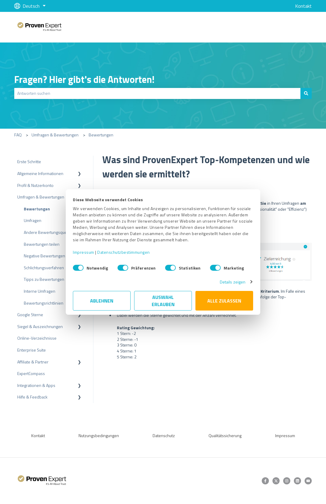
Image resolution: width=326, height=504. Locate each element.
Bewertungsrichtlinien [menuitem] (43, 303)
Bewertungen (101, 135)
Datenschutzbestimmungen (123, 252)
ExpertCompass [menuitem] (31, 373)
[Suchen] (306, 93)
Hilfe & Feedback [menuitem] (32, 397)
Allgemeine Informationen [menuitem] (40, 173)
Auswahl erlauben (163, 301)
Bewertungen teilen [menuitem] (41, 244)
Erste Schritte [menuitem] (29, 161)
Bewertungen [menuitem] (37, 209)
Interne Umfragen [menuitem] (39, 291)
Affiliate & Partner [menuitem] (32, 362)
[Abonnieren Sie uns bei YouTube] (308, 480)
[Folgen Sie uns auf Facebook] (265, 480)
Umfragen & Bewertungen (55, 135)
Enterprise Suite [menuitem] (31, 350)
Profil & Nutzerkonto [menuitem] (35, 185)
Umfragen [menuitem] (32, 220)
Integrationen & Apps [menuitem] (36, 385)
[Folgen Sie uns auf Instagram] (286, 480)
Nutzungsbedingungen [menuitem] (99, 435)
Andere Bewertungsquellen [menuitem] (48, 232)
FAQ (18, 135)
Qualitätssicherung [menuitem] (225, 435)
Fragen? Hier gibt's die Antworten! (84, 79)
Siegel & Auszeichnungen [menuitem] (40, 326)
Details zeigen (232, 282)
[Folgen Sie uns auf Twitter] (276, 480)
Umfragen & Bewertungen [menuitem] (40, 197)
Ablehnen (101, 300)
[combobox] (157, 93)
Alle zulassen (224, 300)
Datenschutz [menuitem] (164, 435)
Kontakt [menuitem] (38, 435)
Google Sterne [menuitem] (30, 314)
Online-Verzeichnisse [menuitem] (37, 338)
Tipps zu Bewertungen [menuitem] (44, 279)
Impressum (83, 252)
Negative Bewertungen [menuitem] (44, 256)
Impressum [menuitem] (285, 435)
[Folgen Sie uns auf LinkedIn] (297, 480)
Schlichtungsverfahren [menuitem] (44, 267)
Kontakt (303, 6)
